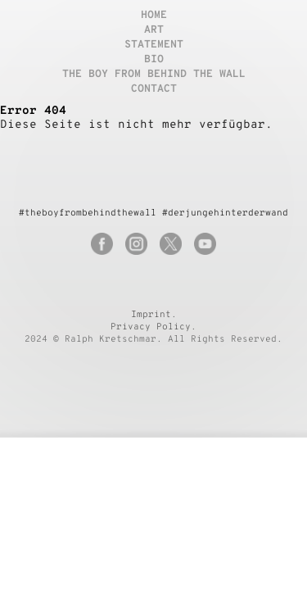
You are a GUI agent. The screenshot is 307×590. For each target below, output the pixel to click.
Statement (153, 45)
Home (154, 15)
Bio (154, 59)
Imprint (151, 314)
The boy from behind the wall (154, 74)
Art (154, 30)
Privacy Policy (151, 327)
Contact (154, 89)
